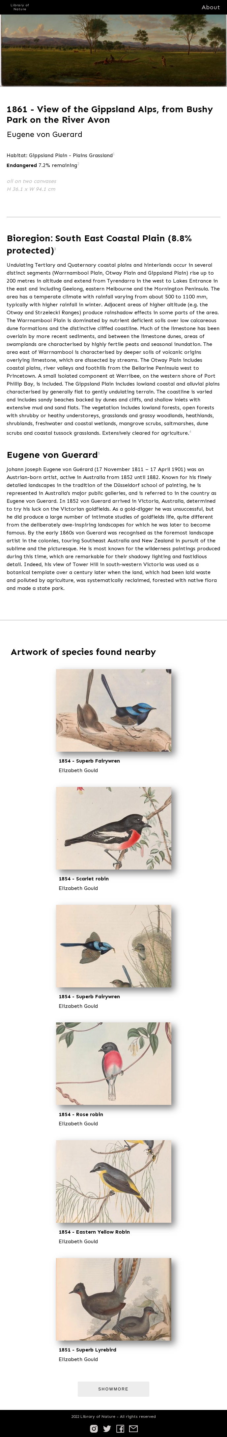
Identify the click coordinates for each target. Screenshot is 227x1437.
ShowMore (113, 1389)
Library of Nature (20, 7)
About (211, 7)
